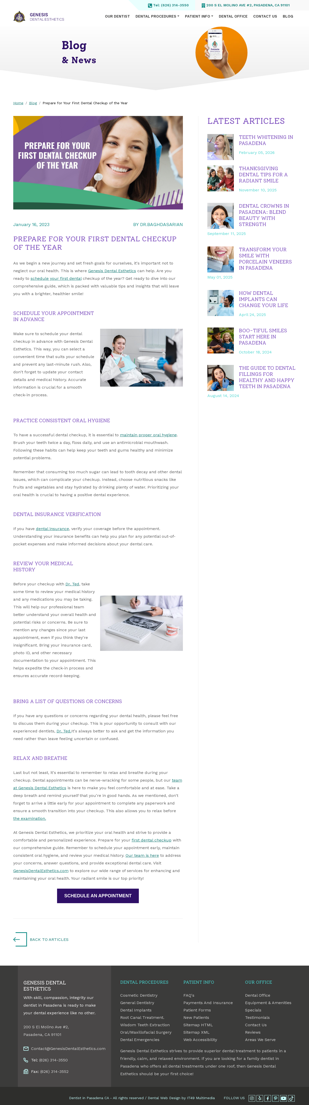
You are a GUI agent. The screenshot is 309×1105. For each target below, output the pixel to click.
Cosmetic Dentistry (138, 995)
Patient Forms (197, 1010)
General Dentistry (137, 1002)
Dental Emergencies (139, 1039)
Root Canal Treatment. (142, 1017)
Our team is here (142, 855)
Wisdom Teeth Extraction (145, 1024)
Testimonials (257, 1017)
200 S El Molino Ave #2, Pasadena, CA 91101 (245, 5)
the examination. (29, 818)
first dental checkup (151, 840)
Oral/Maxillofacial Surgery (145, 1032)
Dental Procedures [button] (156, 16)
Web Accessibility (200, 1039)
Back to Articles (49, 939)
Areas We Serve (260, 1039)
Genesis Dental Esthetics (112, 270)
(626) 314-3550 (53, 1060)
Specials (253, 1010)
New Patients (196, 1017)
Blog (288, 16)
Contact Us (265, 16)
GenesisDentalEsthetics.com (41, 870)
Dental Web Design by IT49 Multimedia (181, 1098)
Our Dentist (117, 16)
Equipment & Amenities (268, 1002)
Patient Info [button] (197, 16)
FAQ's (188, 995)
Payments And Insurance (208, 1002)
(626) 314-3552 (54, 1071)
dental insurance (52, 528)
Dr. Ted (72, 584)
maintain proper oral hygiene (148, 434)
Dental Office (233, 16)
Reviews (253, 1032)
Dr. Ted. (64, 731)
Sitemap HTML (198, 1024)
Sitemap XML (196, 1032)
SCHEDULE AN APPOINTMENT (98, 895)
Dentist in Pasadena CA (89, 1098)
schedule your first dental (56, 278)
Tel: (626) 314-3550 (168, 5)
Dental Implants (136, 1010)
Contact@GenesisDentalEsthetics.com (68, 1048)
